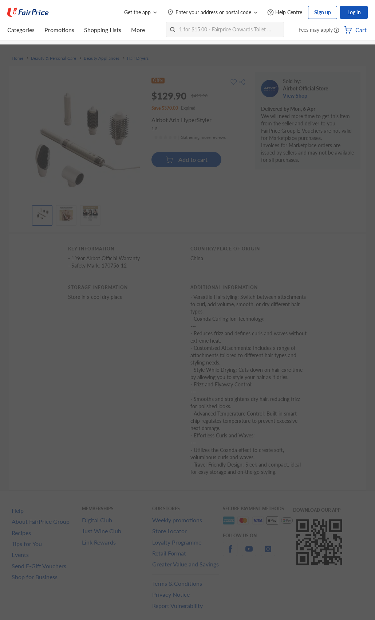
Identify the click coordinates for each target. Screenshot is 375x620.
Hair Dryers (138, 58)
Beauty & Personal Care (53, 58)
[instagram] (268, 553)
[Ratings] (189, 137)
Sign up (322, 12)
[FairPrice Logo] (28, 12)
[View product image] (42, 214)
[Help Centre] (284, 12)
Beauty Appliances (101, 58)
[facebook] (230, 553)
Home (17, 58)
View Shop (295, 96)
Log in (354, 12)
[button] (336, 30)
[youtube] (249, 553)
